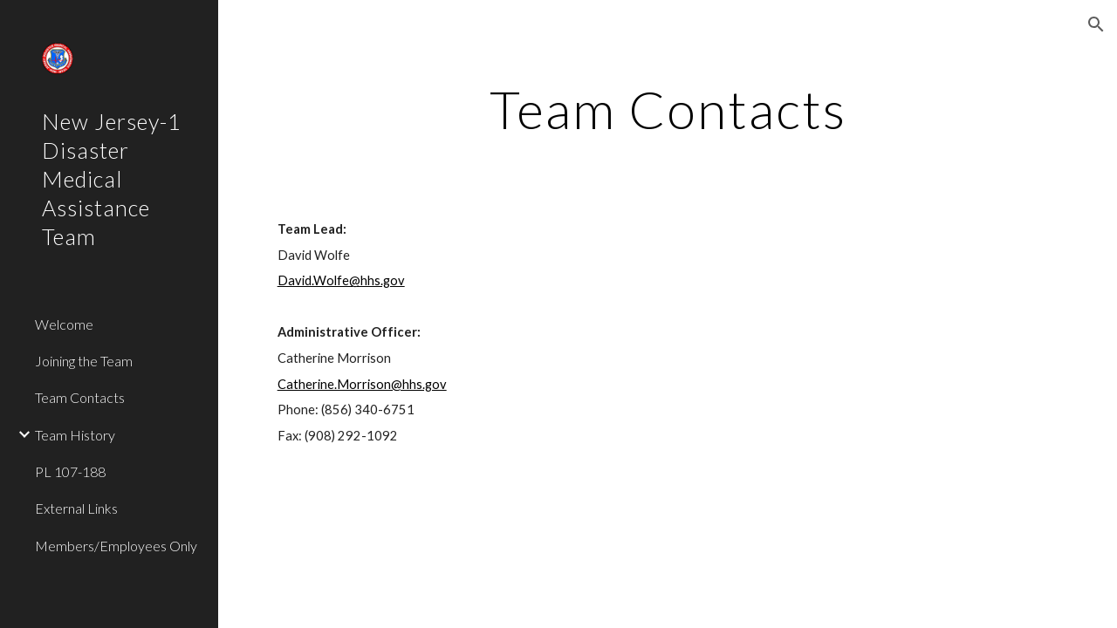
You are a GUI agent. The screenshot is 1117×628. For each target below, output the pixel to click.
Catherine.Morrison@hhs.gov (362, 384)
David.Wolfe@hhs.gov (341, 280)
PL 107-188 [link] (70, 471)
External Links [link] (76, 508)
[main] (668, 109)
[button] (1096, 24)
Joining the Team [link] (84, 360)
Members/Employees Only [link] (116, 545)
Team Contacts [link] (80, 397)
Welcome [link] (64, 324)
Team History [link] (75, 435)
